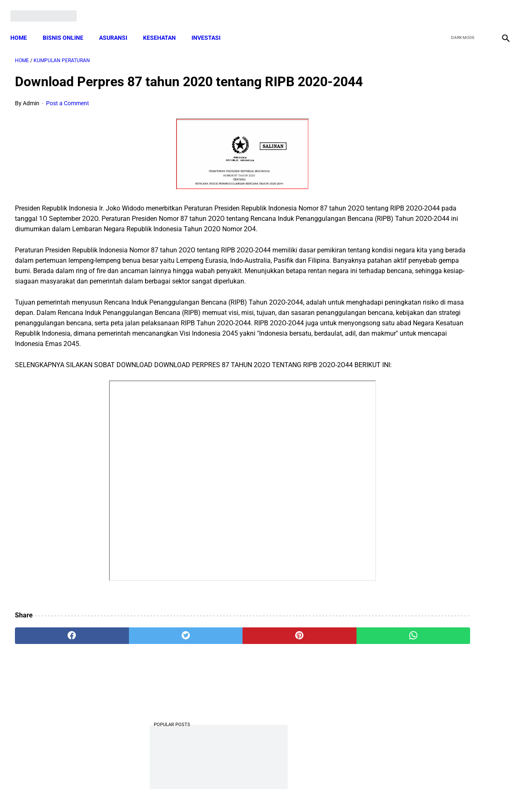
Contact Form (326, 768)
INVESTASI (210, 27)
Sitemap (289, 768)
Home (23, 27)
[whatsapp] (305, 692)
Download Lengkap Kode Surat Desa (437, 243)
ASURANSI (118, 27)
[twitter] (461, 9)
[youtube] (481, 9)
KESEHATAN (164, 27)
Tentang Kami (370, 768)
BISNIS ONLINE (67, 27)
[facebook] (442, 9)
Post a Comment (67, 118)
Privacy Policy (218, 768)
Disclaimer (257, 768)
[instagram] (500, 9)
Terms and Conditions (164, 768)
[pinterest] (222, 692)
